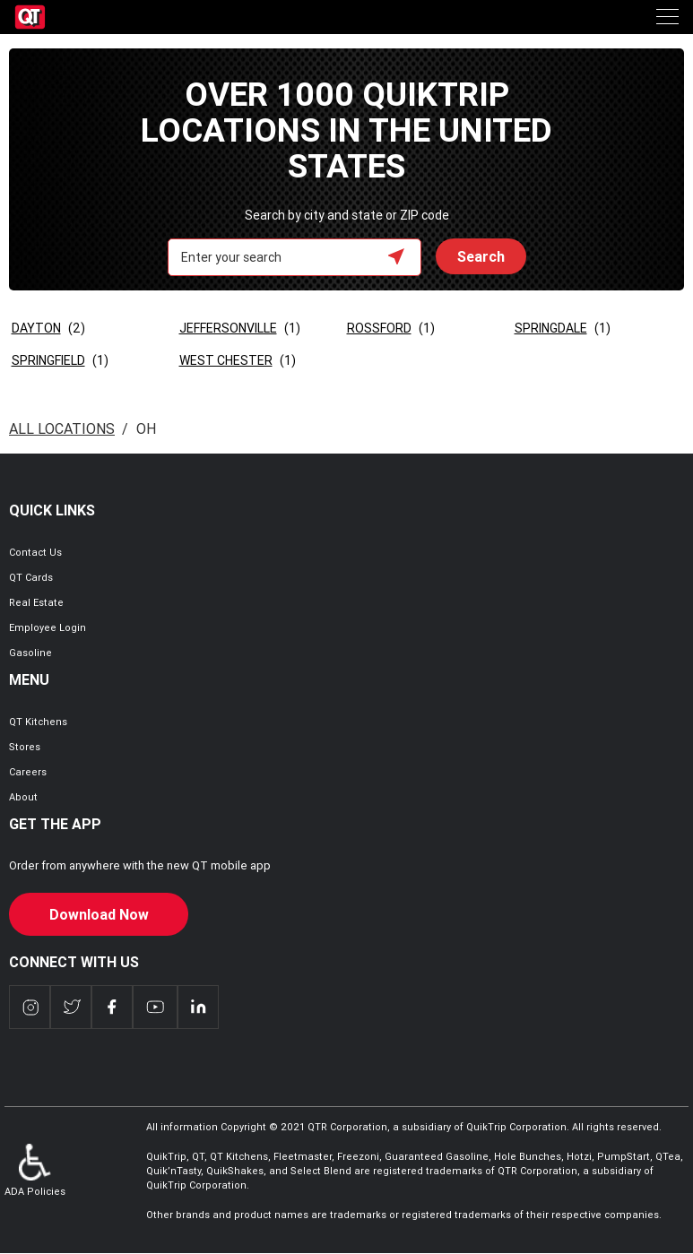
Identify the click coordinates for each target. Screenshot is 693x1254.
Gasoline (30, 652)
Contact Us (35, 552)
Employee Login (47, 627)
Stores (24, 746)
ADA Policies (34, 1171)
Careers (28, 771)
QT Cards (31, 577)
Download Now (99, 914)
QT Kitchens (38, 721)
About (23, 797)
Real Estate (36, 602)
